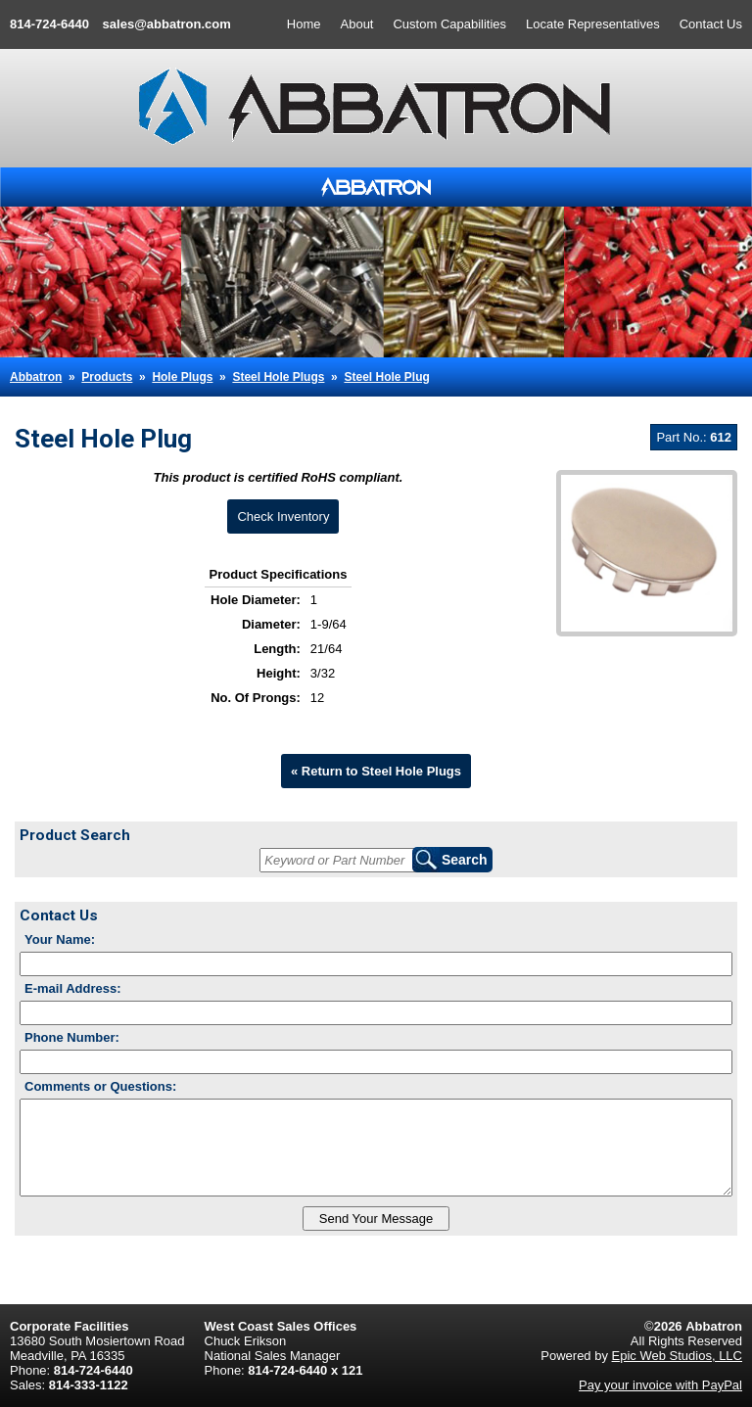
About (357, 24)
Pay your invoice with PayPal (660, 1385)
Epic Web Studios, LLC (677, 1355)
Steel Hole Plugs (278, 377)
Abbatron (36, 377)
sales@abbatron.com (167, 24)
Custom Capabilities (449, 24)
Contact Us (711, 24)
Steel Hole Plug (386, 377)
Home (304, 24)
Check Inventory (283, 516)
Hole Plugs (182, 377)
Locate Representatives (593, 24)
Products (106, 377)
